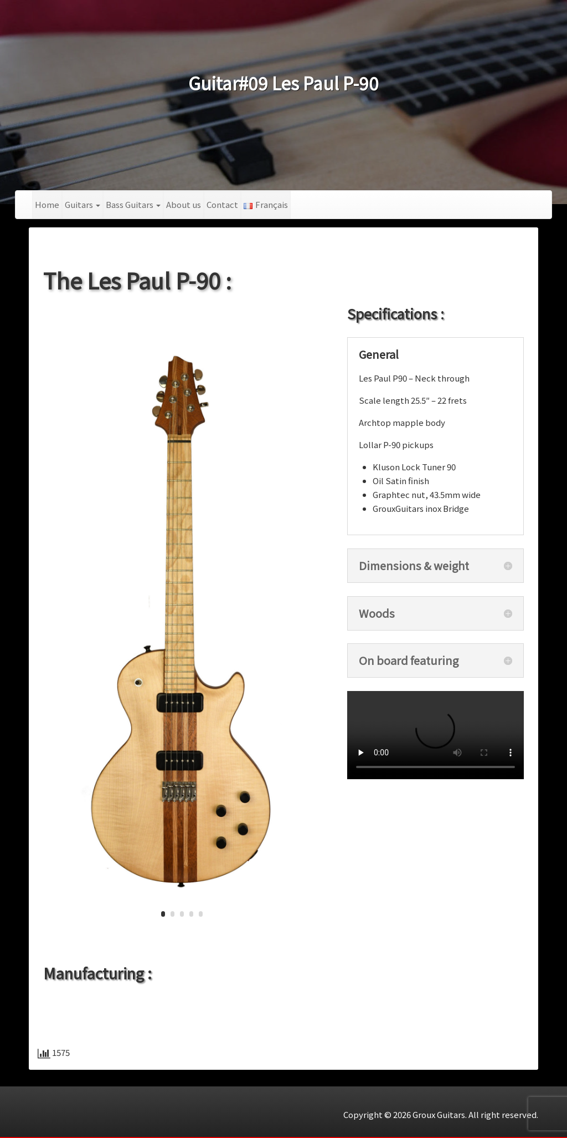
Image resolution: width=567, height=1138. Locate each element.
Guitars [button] (82, 204)
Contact (222, 204)
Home (47, 204)
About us (183, 204)
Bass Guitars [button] (133, 204)
